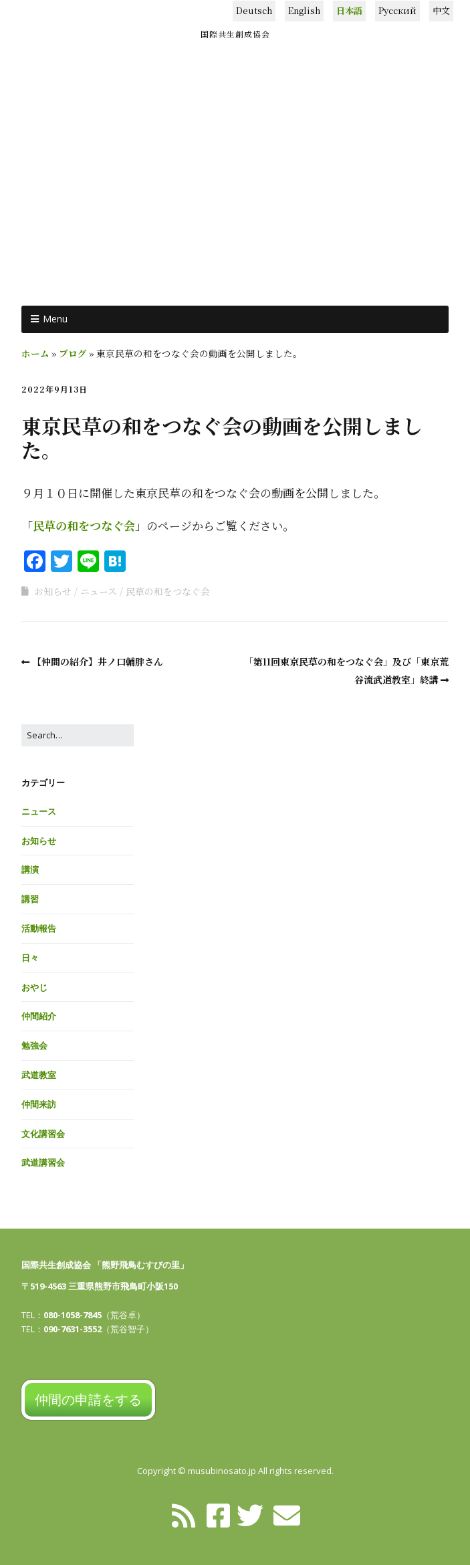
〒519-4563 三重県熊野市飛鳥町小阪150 (99, 1286)
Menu (55, 318)
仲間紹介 (38, 1016)
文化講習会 (43, 1134)
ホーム (35, 353)
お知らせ (53, 591)
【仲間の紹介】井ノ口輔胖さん (97, 661)
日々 (30, 958)
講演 (30, 869)
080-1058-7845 (72, 1315)
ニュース (98, 591)
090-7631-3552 (72, 1329)
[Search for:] (77, 735)
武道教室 (38, 1075)
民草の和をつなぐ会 (84, 525)
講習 (30, 899)
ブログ (73, 353)
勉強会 (34, 1045)
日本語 (349, 10)
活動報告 (38, 928)
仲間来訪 (38, 1104)
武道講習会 (43, 1162)
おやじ (34, 987)
